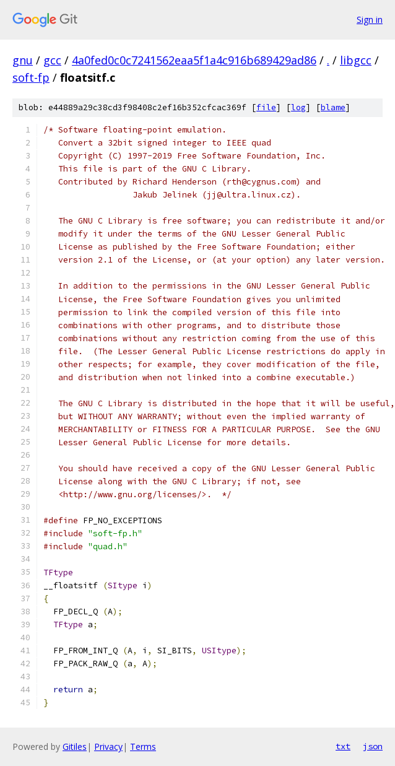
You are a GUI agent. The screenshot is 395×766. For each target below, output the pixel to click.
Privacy (108, 746)
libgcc (355, 60)
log (298, 107)
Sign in (370, 19)
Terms (143, 746)
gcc (52, 60)
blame (333, 107)
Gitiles (75, 746)
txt (343, 746)
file (266, 107)
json (373, 746)
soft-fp (31, 77)
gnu (22, 60)
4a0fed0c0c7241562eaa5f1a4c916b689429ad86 (194, 60)
